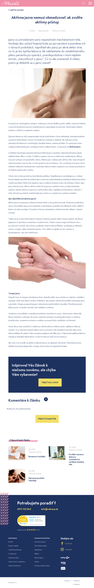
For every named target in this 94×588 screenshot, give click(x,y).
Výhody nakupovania (14, 566)
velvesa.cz (67, 581)
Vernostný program (40, 542)
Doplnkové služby (13, 558)
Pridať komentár (47, 418)
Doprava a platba (13, 546)
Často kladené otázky (40, 546)
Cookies (36, 562)
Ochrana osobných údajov (42, 566)
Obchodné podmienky (15, 550)
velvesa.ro (77, 584)
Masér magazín (38, 558)
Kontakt (10, 542)
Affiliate (36, 554)
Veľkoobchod (38, 550)
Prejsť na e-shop (50, 382)
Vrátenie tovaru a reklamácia (16, 562)
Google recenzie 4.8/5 (28, 530)
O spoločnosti (12, 554)
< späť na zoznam (16, 10)
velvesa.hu (77, 581)
